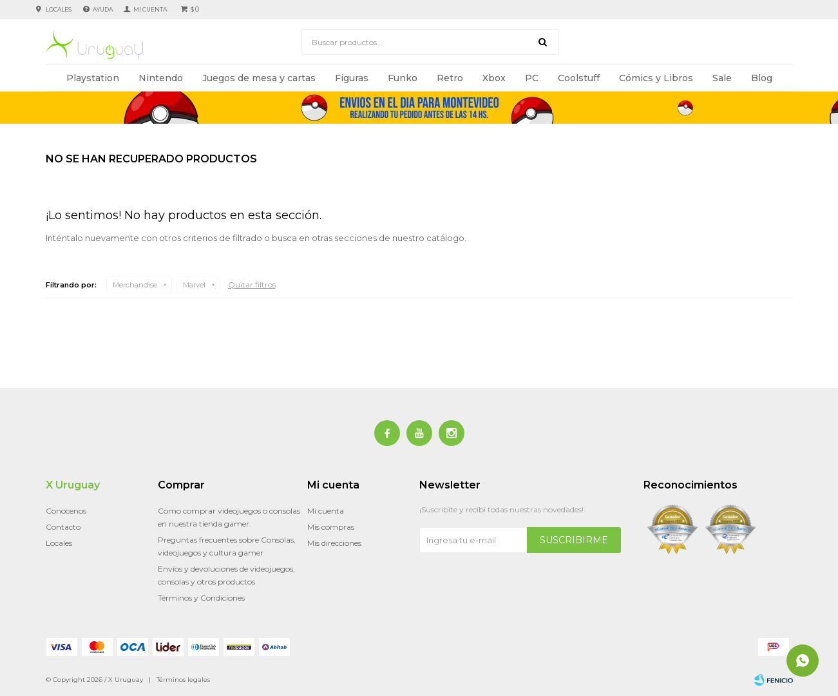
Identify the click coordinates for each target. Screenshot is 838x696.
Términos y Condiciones (201, 598)
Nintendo (160, 78)
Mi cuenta (325, 511)
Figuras (351, 78)
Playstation (92, 78)
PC (531, 78)
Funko (402, 78)
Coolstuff (579, 78)
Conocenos (66, 511)
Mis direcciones (334, 543)
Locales (58, 9)
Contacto (63, 527)
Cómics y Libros (656, 78)
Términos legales (183, 679)
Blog (761, 78)
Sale (722, 78)
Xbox (494, 78)
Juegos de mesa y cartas (259, 78)
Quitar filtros (252, 284)
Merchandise (135, 284)
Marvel (194, 284)
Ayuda (103, 9)
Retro (450, 78)
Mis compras (330, 527)
